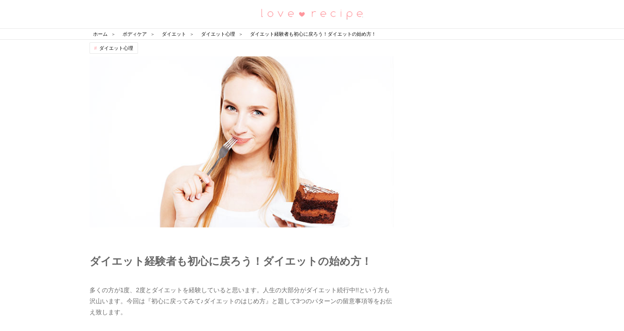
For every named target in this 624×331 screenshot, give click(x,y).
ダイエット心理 (116, 48)
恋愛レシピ (312, 13)
